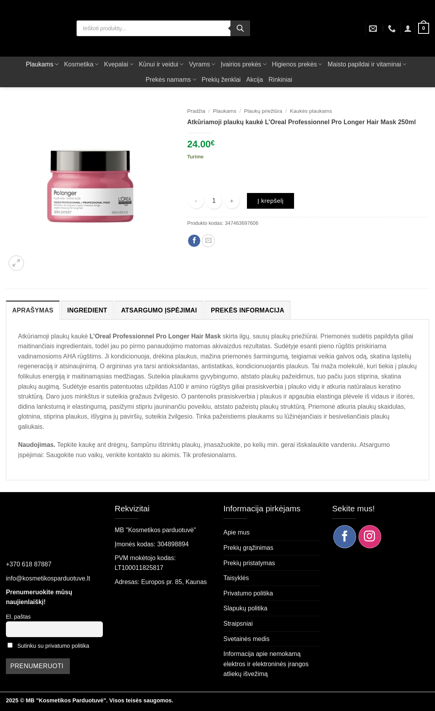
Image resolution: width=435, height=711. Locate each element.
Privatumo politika (248, 593)
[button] (408, 28)
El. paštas (18, 617)
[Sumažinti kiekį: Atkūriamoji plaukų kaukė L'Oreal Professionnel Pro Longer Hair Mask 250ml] (196, 200)
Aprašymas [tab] (32, 310)
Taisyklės (236, 578)
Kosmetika (81, 64)
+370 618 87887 (28, 564)
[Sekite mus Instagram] (369, 536)
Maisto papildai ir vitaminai (366, 64)
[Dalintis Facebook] (194, 240)
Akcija (254, 79)
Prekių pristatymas (249, 563)
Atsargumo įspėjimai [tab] (159, 310)
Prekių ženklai (221, 79)
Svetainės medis (246, 639)
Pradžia (196, 111)
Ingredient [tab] (87, 310)
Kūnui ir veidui (161, 64)
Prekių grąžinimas (248, 547)
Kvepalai (118, 64)
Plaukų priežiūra (263, 111)
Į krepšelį (271, 200)
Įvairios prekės (243, 64)
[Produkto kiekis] (214, 201)
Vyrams (202, 64)
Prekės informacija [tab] (247, 310)
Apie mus (236, 532)
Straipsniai (238, 623)
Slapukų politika (245, 608)
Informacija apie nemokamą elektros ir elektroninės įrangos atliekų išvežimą (266, 663)
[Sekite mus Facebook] (344, 536)
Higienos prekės (297, 64)
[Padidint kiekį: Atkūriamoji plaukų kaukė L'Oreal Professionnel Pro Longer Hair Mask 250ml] (231, 200)
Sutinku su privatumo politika (53, 646)
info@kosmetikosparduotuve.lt (48, 578)
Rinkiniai (280, 79)
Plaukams (42, 64)
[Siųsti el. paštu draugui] (208, 240)
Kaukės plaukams (311, 111)
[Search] (240, 28)
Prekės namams (171, 79)
